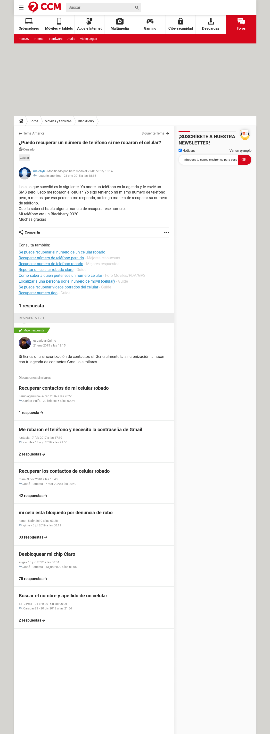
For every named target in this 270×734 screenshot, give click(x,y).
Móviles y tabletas (58, 121)
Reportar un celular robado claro (46, 269)
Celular (24, 158)
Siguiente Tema (153, 133)
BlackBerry (86, 121)
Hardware (56, 39)
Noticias (187, 150)
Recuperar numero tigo (38, 293)
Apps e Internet (89, 24)
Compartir (32, 232)
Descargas (211, 24)
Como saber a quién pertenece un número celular (60, 275)
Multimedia (120, 24)
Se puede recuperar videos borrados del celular (58, 287)
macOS (24, 39)
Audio (71, 39)
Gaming (150, 24)
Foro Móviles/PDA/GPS (125, 275)
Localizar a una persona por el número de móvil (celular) (67, 281)
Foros (241, 24)
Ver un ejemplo (240, 150)
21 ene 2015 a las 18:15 (80, 175)
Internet (39, 39)
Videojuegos (88, 39)
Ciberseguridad (180, 24)
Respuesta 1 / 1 (31, 318)
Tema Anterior (33, 133)
